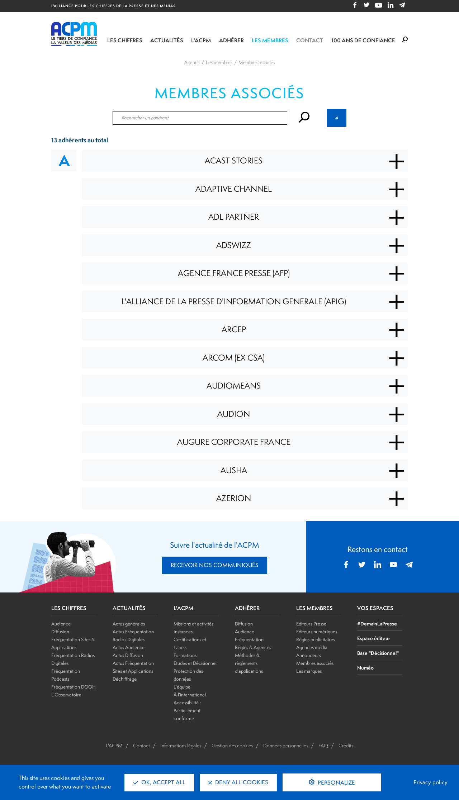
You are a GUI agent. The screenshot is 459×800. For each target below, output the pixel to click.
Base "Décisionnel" (378, 652)
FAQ (323, 745)
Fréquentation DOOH (73, 687)
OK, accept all (159, 782)
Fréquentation (249, 639)
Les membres (270, 40)
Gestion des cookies (232, 745)
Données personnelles (285, 745)
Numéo (365, 667)
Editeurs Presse (311, 623)
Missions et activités (193, 623)
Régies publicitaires (315, 639)
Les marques (309, 671)
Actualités (166, 40)
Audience (61, 623)
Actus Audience (129, 647)
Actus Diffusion (128, 655)
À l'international (190, 694)
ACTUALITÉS (129, 608)
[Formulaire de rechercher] (405, 39)
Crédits (346, 745)
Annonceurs (308, 655)
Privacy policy (430, 782)
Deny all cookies (238, 782)
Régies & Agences (253, 647)
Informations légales (180, 745)
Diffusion (60, 631)
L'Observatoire (66, 694)
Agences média (311, 647)
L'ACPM (201, 40)
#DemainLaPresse (377, 623)
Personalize (335, 782)
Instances (183, 631)
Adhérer (231, 40)
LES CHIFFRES (68, 608)
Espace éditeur (373, 638)
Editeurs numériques (316, 631)
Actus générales (129, 623)
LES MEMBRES (314, 608)
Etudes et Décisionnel (195, 663)
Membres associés (314, 663)
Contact (309, 40)
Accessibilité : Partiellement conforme (187, 710)
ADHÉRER (247, 608)
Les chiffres (124, 40)
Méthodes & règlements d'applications (249, 663)
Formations (185, 655)
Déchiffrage (125, 679)
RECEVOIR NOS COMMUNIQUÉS (215, 565)
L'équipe (182, 687)
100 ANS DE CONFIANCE (363, 40)
